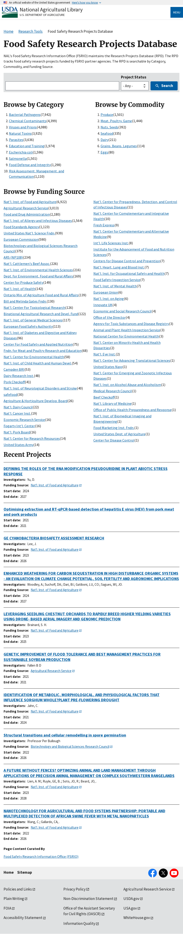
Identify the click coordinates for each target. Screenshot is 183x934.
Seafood (107, 133)
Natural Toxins (20, 133)
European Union (105, 292)
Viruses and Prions (23, 127)
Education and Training (26, 146)
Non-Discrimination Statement (88, 898)
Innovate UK (102, 305)
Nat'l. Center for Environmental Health (34, 357)
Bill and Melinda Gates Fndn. (25, 301)
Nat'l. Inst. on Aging (108, 298)
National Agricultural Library (51, 9)
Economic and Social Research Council (122, 311)
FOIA (7, 908)
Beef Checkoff (103, 397)
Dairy (104, 139)
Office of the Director (109, 317)
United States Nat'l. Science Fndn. (29, 233)
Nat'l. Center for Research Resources (32, 438)
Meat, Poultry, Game (116, 121)
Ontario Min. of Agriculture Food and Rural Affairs (41, 295)
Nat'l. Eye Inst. (104, 354)
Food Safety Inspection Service (116, 279)
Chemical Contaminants (27, 121)
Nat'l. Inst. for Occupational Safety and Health (128, 273)
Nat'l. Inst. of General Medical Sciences (33, 320)
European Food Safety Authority (28, 326)
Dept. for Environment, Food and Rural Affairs (38, 276)
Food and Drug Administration (27, 214)
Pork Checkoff (14, 382)
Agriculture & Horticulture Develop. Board (35, 401)
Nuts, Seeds (109, 127)
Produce (107, 114)
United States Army (18, 444)
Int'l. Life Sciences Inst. (111, 243)
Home (9, 872)
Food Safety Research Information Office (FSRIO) (41, 856)
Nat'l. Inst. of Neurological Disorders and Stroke (40, 388)
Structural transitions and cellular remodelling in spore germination (65, 735)
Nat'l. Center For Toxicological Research (34, 307)
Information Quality (79, 923)
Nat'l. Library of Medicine (112, 403)
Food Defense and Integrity (30, 165)
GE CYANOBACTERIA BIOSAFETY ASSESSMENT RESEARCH (54, 538)
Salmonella (18, 158)
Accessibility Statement (23, 917)
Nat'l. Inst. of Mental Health (115, 286)
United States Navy (108, 366)
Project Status (133, 77)
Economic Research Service (24, 419)
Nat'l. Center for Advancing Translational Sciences (131, 360)
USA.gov (130, 908)
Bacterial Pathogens (25, 114)
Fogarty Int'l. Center (19, 426)
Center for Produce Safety (23, 282)
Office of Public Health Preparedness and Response (132, 409)
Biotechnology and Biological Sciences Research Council (70, 746)
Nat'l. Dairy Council (18, 407)
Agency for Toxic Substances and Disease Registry (131, 323)
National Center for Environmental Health (126, 336)
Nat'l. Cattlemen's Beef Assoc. (27, 263)
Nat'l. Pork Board (17, 432)
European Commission (21, 239)
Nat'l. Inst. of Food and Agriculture (30, 201)
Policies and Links (18, 889)
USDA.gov (131, 898)
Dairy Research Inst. (19, 375)
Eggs (104, 152)
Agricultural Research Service (26, 208)
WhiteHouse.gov (136, 917)
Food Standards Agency (21, 227)
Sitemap (24, 872)
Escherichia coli (21, 152)
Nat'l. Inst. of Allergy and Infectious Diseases (38, 220)
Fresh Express (103, 225)
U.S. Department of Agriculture (42, 15)
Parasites (16, 139)
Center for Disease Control (113, 440)
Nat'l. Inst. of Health (19, 288)
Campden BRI (14, 369)
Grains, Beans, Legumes (119, 146)
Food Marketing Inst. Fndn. (113, 427)
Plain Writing (14, 898)
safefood (10, 394)
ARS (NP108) (13, 257)
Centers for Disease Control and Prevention (126, 261)
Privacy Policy (74, 889)
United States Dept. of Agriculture (119, 434)
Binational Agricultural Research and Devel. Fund (41, 314)
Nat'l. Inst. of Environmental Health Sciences (38, 270)
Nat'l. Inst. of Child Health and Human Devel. (38, 363)
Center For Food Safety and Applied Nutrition (38, 344)
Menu (176, 12)
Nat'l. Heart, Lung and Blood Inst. (118, 267)
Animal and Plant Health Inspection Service (126, 330)
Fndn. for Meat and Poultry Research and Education (43, 350)
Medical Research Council (112, 391)
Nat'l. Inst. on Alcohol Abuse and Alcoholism (127, 384)
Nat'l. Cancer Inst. (17, 413)
